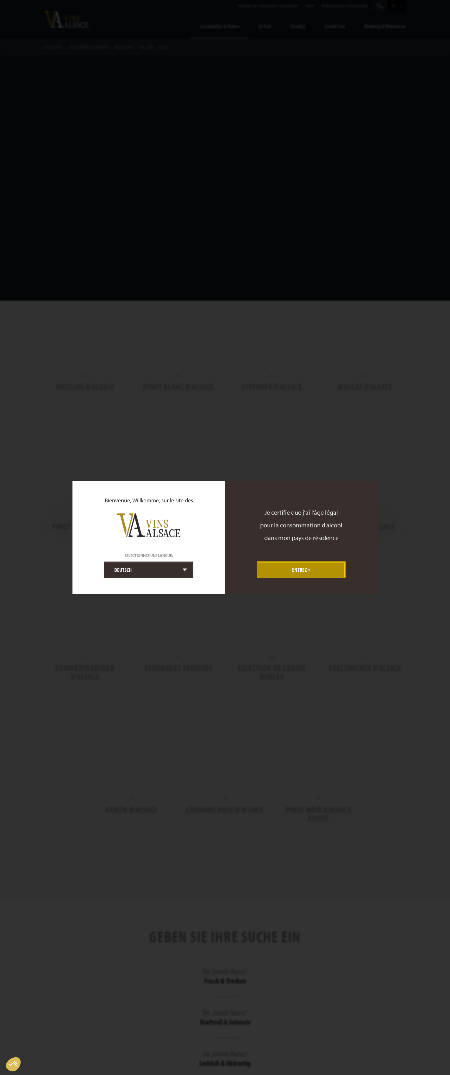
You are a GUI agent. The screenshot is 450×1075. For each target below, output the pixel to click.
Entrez (299, 569)
